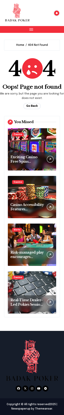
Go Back (32, 106)
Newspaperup (20, 408)
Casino (18, 134)
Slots (17, 230)
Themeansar (43, 408)
